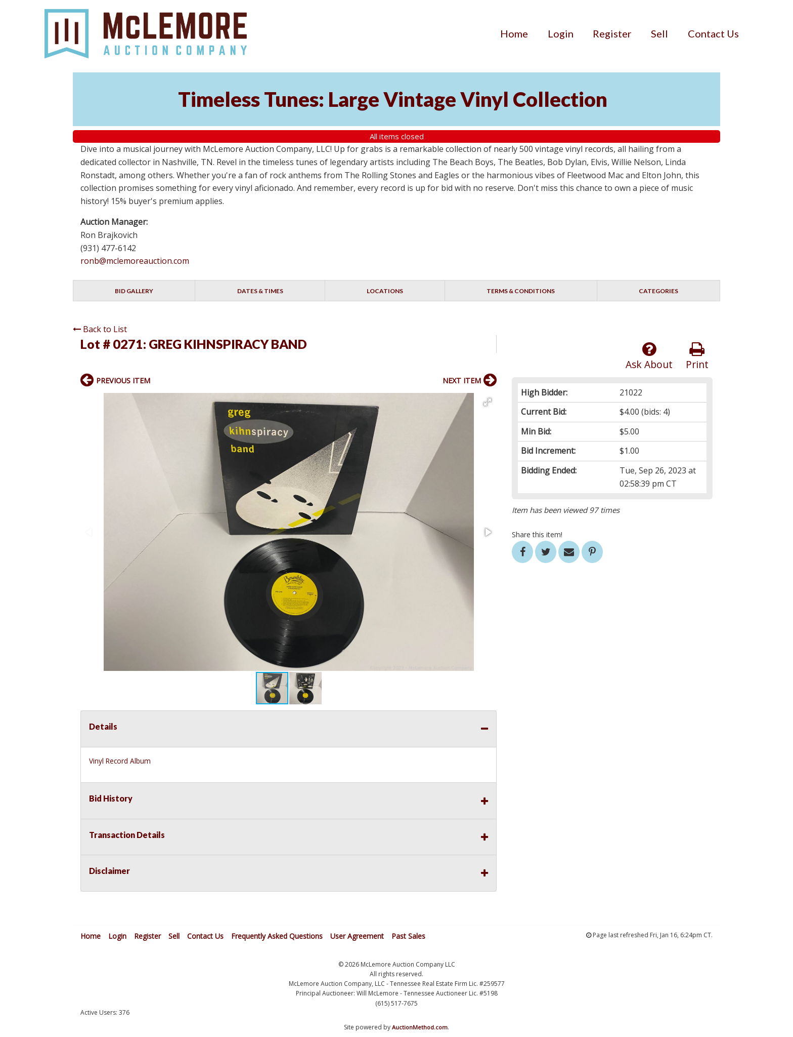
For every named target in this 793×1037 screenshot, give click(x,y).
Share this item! (537, 534)
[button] (487, 402)
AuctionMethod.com (420, 1027)
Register (612, 33)
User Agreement (357, 936)
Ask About (649, 356)
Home (514, 33)
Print (697, 356)
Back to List (100, 329)
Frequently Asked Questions (277, 936)
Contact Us (713, 33)
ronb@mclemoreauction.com (134, 260)
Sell (659, 33)
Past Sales (408, 936)
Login (561, 33)
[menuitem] (514, 33)
